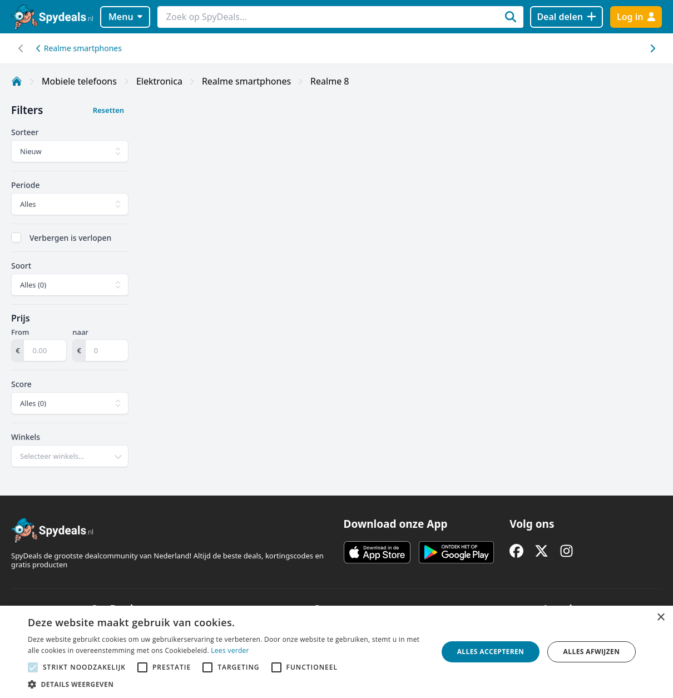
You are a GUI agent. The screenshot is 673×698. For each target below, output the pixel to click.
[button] (226, 684)
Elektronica (159, 81)
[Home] (16, 81)
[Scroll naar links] (652, 48)
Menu (125, 17)
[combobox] (69, 456)
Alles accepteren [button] (490, 651)
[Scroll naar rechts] (21, 48)
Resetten (108, 110)
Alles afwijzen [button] (591, 651)
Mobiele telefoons (79, 81)
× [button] (660, 617)
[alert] (336, 652)
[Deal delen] (566, 17)
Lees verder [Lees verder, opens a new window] (230, 650)
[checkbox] (16, 237)
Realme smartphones (79, 48)
